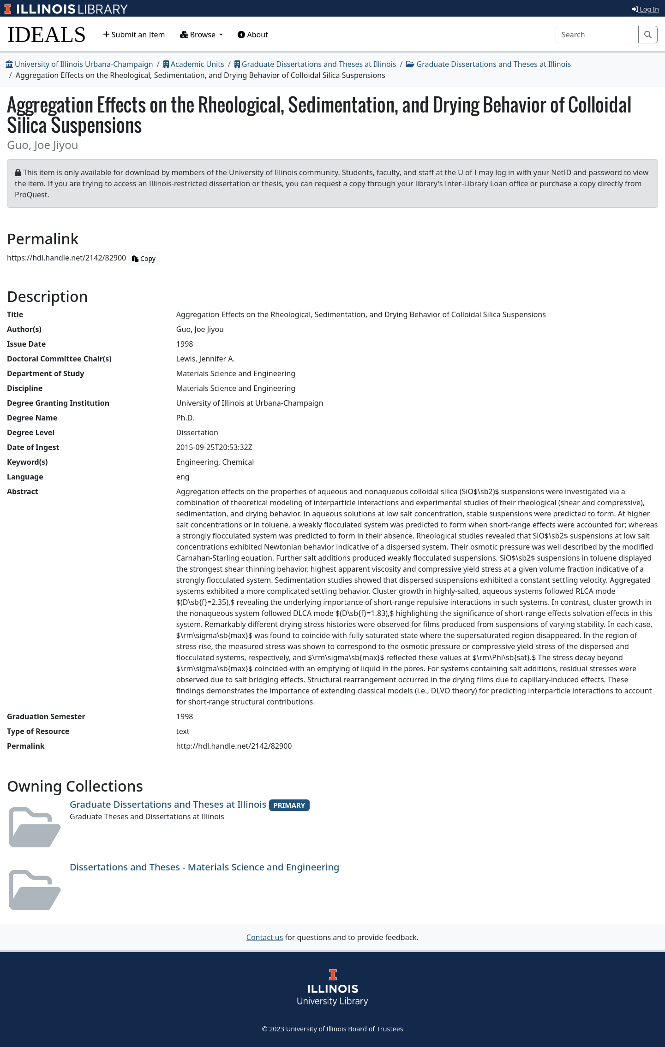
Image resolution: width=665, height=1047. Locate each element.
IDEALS (46, 34)
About (253, 35)
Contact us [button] (264, 937)
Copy (143, 258)
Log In (645, 9)
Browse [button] (199, 35)
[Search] (597, 34)
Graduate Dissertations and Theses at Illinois (315, 64)
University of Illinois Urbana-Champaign (79, 64)
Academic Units (193, 64)
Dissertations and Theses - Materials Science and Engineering (204, 867)
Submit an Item (134, 35)
